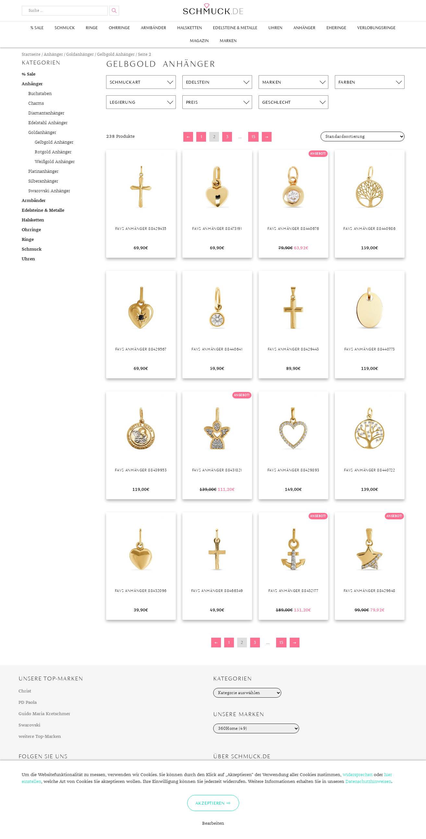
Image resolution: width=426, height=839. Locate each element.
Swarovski (29, 725)
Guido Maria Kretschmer (44, 714)
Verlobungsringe (376, 27)
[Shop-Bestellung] (363, 136)
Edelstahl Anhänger (47, 123)
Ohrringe (119, 27)
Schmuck (65, 27)
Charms (36, 103)
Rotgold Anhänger (53, 152)
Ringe (92, 27)
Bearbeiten (213, 823)
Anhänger (304, 27)
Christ (24, 691)
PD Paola (27, 702)
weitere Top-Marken (39, 736)
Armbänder (153, 27)
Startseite (31, 55)
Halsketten (189, 27)
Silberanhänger (43, 181)
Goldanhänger (80, 55)
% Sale (36, 27)
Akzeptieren (210, 803)
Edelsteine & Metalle (235, 27)
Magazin (199, 40)
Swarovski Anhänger (49, 191)
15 (253, 136)
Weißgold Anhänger (55, 162)
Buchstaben (40, 93)
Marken (228, 40)
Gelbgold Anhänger (116, 55)
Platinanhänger (43, 171)
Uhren (275, 27)
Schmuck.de (213, 9)
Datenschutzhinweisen (368, 781)
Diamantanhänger (46, 113)
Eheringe (336, 27)
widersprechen (357, 775)
